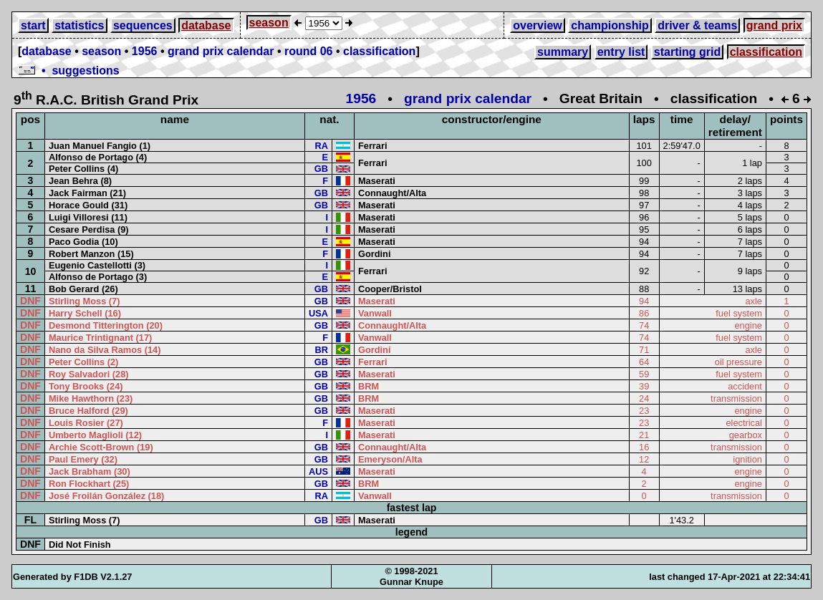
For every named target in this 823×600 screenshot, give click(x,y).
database (206, 25)
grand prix (774, 25)
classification (379, 51)
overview (537, 25)
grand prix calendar (221, 51)
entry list (621, 52)
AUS (318, 471)
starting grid (687, 52)
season (269, 22)
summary (562, 52)
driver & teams (697, 25)
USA (318, 313)
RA (320, 145)
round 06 (308, 51)
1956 (145, 51)
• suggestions (69, 70)
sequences (143, 25)
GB (321, 168)
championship (609, 25)
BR (320, 349)
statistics (79, 25)
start (33, 25)
